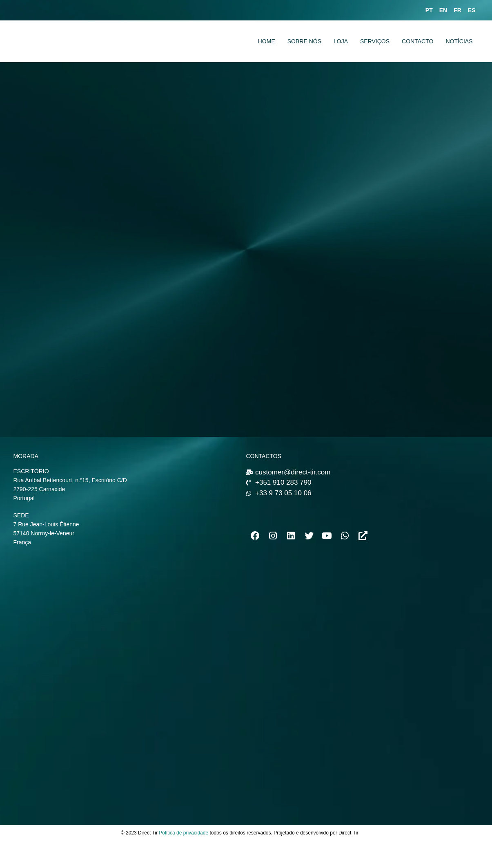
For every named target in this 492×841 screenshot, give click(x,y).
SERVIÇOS (375, 41)
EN (443, 10)
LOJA (341, 41)
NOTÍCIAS (458, 41)
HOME (266, 41)
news (365, 833)
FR (457, 10)
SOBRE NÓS (304, 41)
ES (472, 10)
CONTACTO (417, 41)
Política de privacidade (183, 833)
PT (429, 10)
